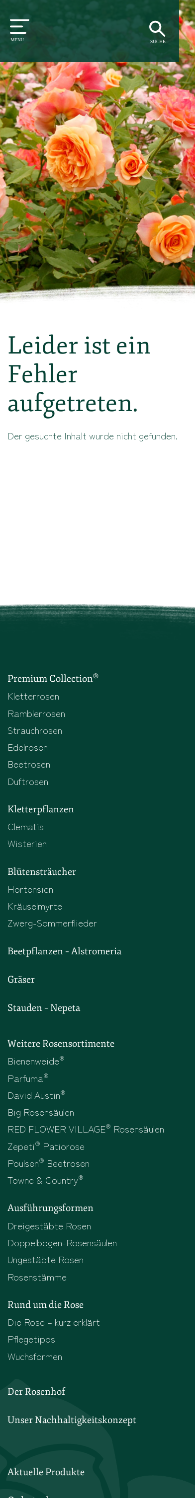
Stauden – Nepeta (43, 1009)
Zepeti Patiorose (46, 1146)
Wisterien (27, 843)
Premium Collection (52, 678)
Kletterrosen (33, 696)
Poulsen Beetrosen (48, 1163)
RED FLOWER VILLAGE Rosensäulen (85, 1130)
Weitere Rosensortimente (60, 1045)
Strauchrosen (34, 729)
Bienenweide (36, 1061)
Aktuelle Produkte (46, 1474)
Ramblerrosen (36, 712)
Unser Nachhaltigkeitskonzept (71, 1421)
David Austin (36, 1095)
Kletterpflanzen (40, 810)
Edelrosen (27, 747)
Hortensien (30, 889)
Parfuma (28, 1078)
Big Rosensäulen (40, 1112)
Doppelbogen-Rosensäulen (62, 1243)
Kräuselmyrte (34, 906)
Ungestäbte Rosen (45, 1260)
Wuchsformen (34, 1357)
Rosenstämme (37, 1277)
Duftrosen (27, 780)
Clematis (25, 826)
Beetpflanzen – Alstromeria (64, 952)
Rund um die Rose (45, 1306)
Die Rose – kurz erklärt (53, 1323)
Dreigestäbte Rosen (49, 1226)
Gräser (21, 980)
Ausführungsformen (50, 1209)
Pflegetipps (31, 1340)
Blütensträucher (41, 872)
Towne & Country (45, 1181)
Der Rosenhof (36, 1393)
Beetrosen (28, 764)
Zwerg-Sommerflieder (52, 923)
